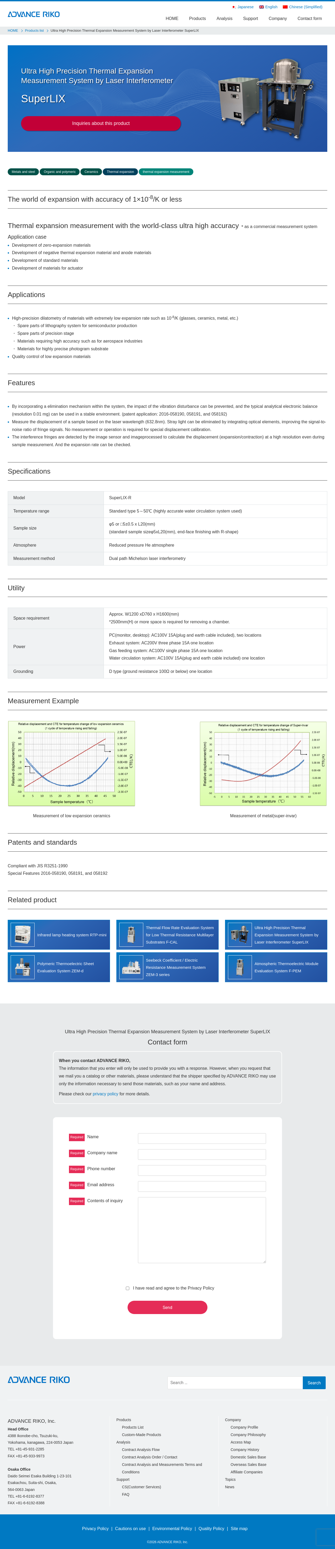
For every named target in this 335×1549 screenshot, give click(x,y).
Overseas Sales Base (249, 1464)
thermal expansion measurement (166, 172)
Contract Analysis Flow (141, 1450)
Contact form (309, 18)
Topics (230, 1479)
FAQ (125, 1494)
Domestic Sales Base (248, 1457)
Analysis (224, 18)
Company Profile (244, 1427)
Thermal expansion (120, 172)
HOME (172, 18)
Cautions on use (130, 1528)
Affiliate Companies (247, 1472)
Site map (239, 1528)
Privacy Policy (95, 1528)
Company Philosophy (248, 1435)
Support (250, 18)
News (229, 1487)
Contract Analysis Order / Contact (149, 1457)
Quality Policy (211, 1528)
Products (197, 18)
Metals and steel (23, 172)
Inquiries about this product (101, 123)
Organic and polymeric (60, 172)
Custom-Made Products (141, 1435)
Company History (245, 1450)
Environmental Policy (172, 1528)
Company (278, 18)
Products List (133, 1427)
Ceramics (91, 172)
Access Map (241, 1442)
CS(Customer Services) (141, 1487)
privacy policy (105, 1094)
